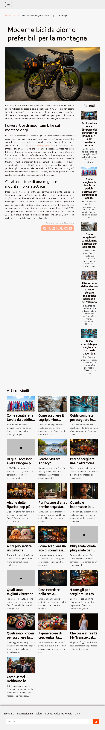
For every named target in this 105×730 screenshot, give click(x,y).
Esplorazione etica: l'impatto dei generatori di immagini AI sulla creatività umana (89, 134)
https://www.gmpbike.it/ (41, 145)
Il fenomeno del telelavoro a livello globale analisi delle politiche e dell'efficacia (89, 293)
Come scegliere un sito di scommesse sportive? (52, 550)
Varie (16, 15)
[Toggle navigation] (8, 4)
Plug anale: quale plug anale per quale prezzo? (83, 550)
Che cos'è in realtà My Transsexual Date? (83, 637)
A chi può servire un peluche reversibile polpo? (20, 550)
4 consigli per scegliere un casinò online (84, 594)
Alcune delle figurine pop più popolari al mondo (20, 507)
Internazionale (25, 713)
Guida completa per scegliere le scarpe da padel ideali (89, 347)
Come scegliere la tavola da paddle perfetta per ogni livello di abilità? (89, 188)
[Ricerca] (49, 721)
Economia (9, 713)
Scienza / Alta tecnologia (58, 713)
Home (8, 15)
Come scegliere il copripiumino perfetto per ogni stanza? (89, 240)
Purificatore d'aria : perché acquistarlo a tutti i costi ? (52, 507)
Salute (39, 713)
